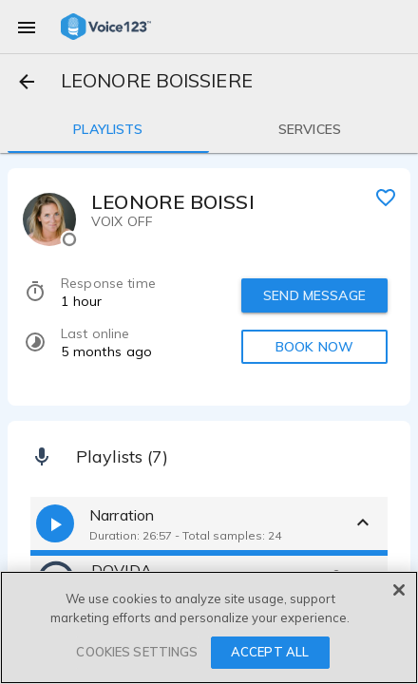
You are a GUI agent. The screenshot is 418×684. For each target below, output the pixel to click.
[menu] (27, 27)
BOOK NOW (314, 346)
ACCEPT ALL (270, 651)
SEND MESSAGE (314, 295)
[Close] (399, 589)
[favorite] (386, 197)
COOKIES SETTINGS (137, 651)
